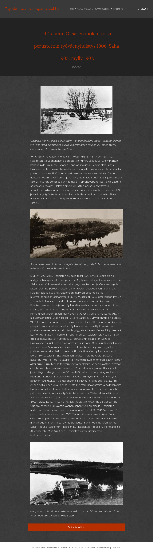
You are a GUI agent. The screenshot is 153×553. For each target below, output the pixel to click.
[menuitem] (72, 9)
